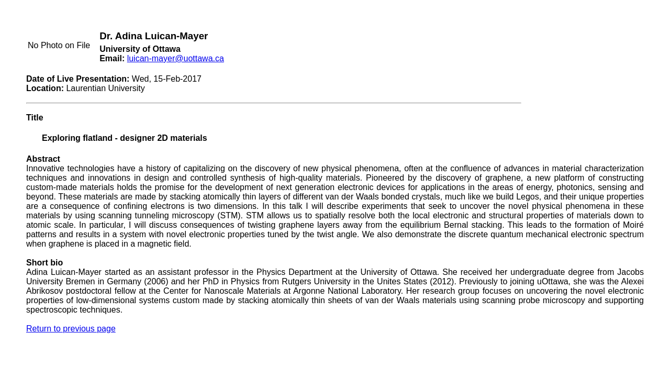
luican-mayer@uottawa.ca (175, 58)
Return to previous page (71, 328)
